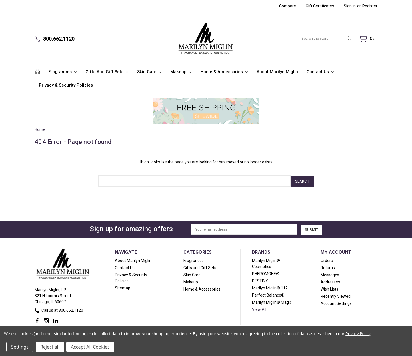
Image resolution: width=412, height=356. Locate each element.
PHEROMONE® (265, 273)
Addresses (330, 281)
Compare (287, 6)
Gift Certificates (320, 6)
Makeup (181, 71)
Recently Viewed (336, 295)
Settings (20, 347)
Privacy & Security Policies (66, 85)
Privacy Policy (357, 333)
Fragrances (62, 71)
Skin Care (149, 71)
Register (369, 6)
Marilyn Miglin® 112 (270, 287)
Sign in (350, 6)
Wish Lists (329, 288)
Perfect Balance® (268, 294)
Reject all (49, 347)
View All (259, 309)
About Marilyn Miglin (277, 71)
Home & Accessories (224, 71)
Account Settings (336, 303)
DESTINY (260, 280)
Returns (328, 267)
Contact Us (320, 71)
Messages (330, 274)
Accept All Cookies (90, 347)
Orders (327, 260)
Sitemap (122, 287)
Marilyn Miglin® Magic (272, 301)
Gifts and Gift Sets (107, 71)
